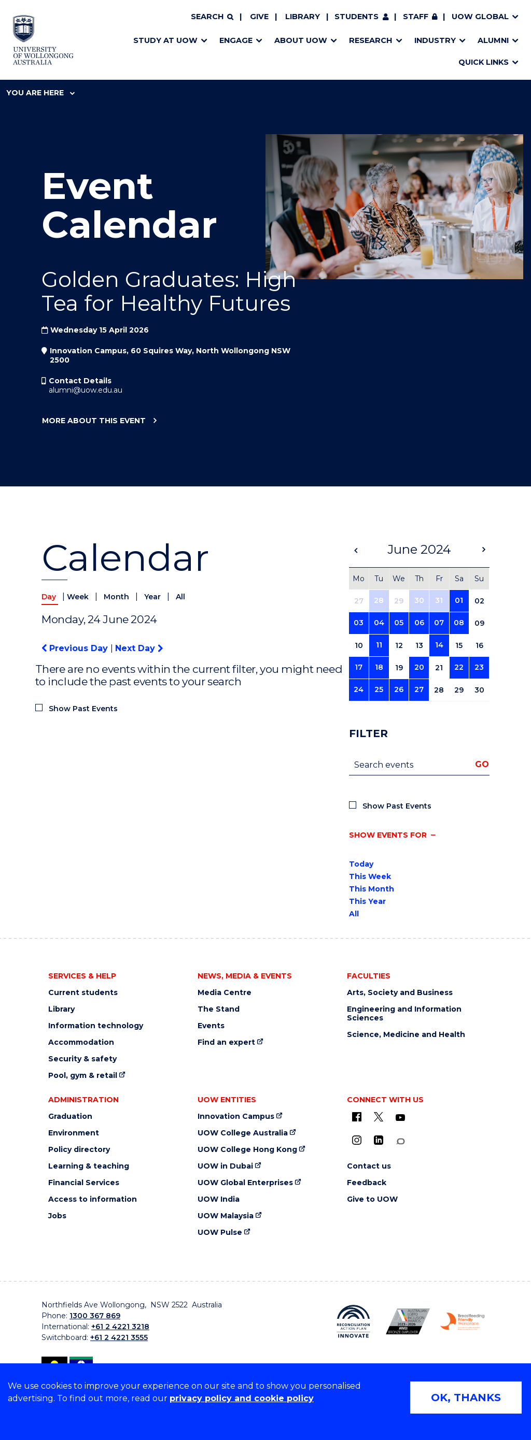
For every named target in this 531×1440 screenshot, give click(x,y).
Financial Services (83, 1182)
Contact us (369, 1166)
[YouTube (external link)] (400, 1118)
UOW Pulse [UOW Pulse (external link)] (220, 1232)
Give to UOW (372, 1199)
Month (117, 596)
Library (302, 16)
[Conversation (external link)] (400, 1141)
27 (419, 689)
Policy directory (79, 1149)
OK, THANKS (466, 1397)
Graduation (70, 1116)
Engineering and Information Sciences (404, 1014)
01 (459, 600)
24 (359, 689)
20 (419, 667)
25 (378, 689)
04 (379, 622)
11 (379, 645)
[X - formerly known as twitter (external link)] (378, 1117)
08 (459, 622)
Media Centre (224, 992)
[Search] (212, 17)
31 (439, 600)
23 (479, 667)
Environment (73, 1133)
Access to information (92, 1199)
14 (439, 645)
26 (398, 689)
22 (459, 667)
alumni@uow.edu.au (85, 390)
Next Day (139, 648)
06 (419, 622)
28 (379, 600)
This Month (371, 889)
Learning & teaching (88, 1166)
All (180, 596)
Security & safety (82, 1059)
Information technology (95, 1025)
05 (398, 622)
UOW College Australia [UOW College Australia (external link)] (243, 1133)
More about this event (93, 421)
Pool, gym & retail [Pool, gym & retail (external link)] (82, 1075)
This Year (367, 901)
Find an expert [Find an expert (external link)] (226, 1042)
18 (379, 667)
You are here (40, 92)
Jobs (57, 1216)
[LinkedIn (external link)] (378, 1140)
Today (361, 864)
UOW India (219, 1199)
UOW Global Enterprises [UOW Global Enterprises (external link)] (245, 1182)
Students (356, 16)
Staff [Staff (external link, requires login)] (415, 16)
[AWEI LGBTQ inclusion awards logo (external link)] (408, 1321)
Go (482, 764)
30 (419, 600)
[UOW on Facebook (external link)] (357, 1117)
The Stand (219, 1009)
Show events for (388, 835)
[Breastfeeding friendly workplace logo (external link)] (462, 1321)
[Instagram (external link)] (357, 1140)
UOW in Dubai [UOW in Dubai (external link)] (225, 1166)
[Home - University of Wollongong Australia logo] (43, 40)
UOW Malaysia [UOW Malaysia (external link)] (226, 1216)
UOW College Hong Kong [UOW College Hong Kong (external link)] (247, 1149)
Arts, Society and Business (400, 992)
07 (439, 622)
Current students (83, 992)
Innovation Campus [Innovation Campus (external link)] (236, 1116)
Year (153, 596)
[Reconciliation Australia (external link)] (353, 1321)
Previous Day (75, 648)
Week (79, 596)
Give (259, 16)
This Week (370, 876)
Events (211, 1025)
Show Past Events (83, 708)
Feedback (366, 1182)
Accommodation (81, 1042)
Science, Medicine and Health (406, 1034)
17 (358, 667)
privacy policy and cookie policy (242, 1398)
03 (359, 622)
